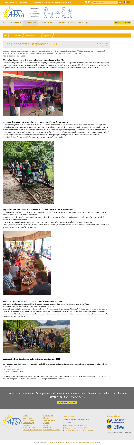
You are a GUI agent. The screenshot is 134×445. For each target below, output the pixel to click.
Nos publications (75, 23)
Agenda (46, 423)
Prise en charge (46, 23)
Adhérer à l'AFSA (49, 420)
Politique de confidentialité (32, 430)
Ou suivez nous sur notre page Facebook (78, 431)
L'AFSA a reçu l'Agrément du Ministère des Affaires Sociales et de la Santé (77, 442)
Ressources (47, 427)
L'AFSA (5, 23)
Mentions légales (49, 442)
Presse (45, 425)
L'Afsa (25, 416)
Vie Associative (30, 23)
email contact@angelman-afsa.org (50, 2)
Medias (46, 418)
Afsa (106, 46)
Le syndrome (27, 418)
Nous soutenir (48, 416)
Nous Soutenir (122, 23)
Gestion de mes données (51, 430)
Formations (60, 23)
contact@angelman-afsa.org (74, 425)
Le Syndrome (15, 23)
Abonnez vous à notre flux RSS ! (75, 428)
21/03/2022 (103, 43)
